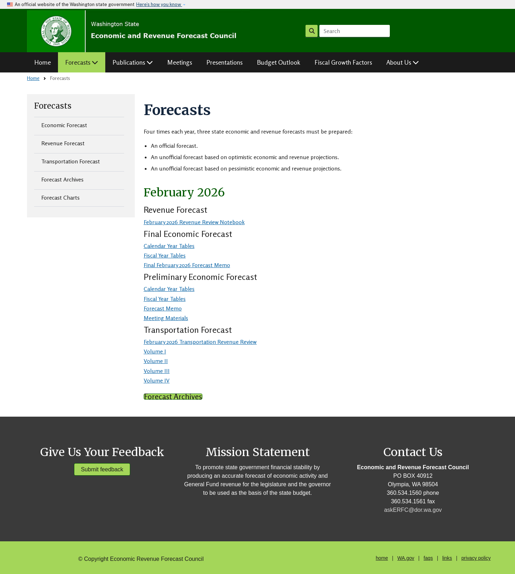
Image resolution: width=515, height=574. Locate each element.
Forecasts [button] (81, 62)
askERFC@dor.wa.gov (413, 510)
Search (312, 30)
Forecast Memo (163, 308)
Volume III (157, 370)
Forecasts (52, 106)
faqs (428, 558)
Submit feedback (102, 469)
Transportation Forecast (70, 161)
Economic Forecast (64, 125)
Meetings (179, 62)
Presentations (224, 62)
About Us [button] (402, 62)
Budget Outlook (278, 62)
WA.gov (405, 558)
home (382, 558)
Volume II (156, 360)
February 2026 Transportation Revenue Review (200, 341)
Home (42, 62)
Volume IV (157, 380)
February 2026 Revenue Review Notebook (194, 222)
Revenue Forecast (63, 143)
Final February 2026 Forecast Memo (187, 265)
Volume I (155, 351)
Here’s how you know (159, 4)
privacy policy (475, 558)
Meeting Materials (166, 317)
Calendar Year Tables (169, 245)
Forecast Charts (60, 197)
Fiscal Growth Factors (343, 62)
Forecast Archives (62, 179)
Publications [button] (132, 62)
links (447, 558)
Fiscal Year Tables (165, 255)
